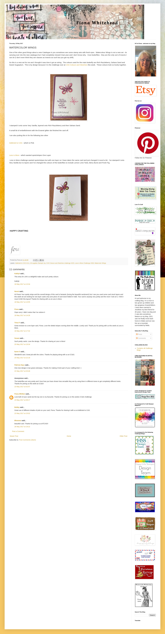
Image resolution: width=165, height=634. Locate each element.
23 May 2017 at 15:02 (22, 413)
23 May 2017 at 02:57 (22, 387)
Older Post (123, 436)
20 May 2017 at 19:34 (22, 344)
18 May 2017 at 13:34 (22, 284)
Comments (141, 338)
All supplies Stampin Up (38, 263)
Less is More (14, 155)
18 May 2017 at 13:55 (22, 302)
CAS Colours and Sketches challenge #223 (60, 263)
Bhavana (17, 420)
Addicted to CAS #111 (22, 263)
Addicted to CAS (15, 143)
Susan (16, 338)
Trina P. (17, 323)
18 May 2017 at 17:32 (22, 331)
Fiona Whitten (19, 394)
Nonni (16, 291)
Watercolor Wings (100, 263)
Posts (139, 334)
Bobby (16, 407)
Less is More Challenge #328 (84, 263)
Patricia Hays (19, 365)
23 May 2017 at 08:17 (22, 400)
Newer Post (14, 436)
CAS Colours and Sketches (76, 65)
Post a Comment (18, 431)
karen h (17, 352)
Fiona (16, 309)
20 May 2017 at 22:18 (22, 358)
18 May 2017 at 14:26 (22, 315)
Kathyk (17, 273)
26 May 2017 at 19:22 (22, 427)
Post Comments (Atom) (27, 440)
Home (69, 436)
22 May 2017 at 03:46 (22, 371)
